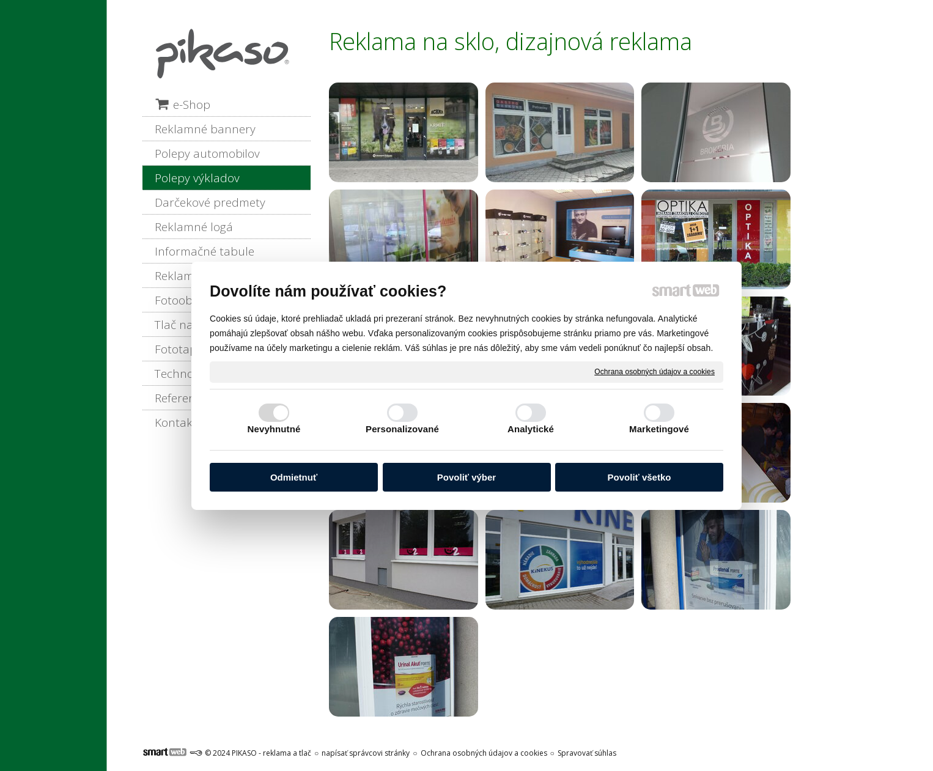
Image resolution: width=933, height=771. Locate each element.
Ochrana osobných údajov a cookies (654, 371)
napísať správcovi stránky (366, 753)
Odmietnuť (293, 477)
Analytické (530, 429)
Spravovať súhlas (587, 753)
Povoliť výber (466, 477)
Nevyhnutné (274, 429)
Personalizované (402, 429)
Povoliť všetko (639, 477)
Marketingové (659, 429)
